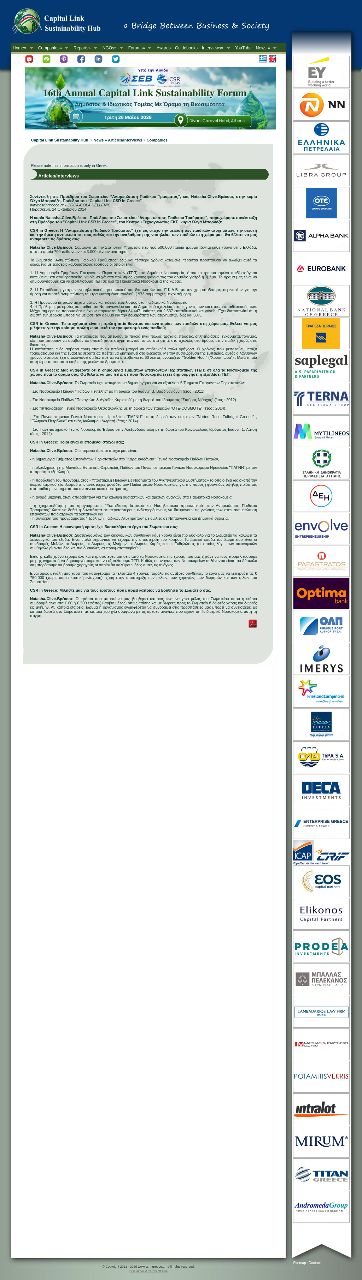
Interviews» (215, 48)
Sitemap (299, 1263)
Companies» (52, 48)
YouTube (243, 48)
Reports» (84, 48)
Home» (22, 48)
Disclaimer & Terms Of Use (148, 1271)
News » (265, 48)
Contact (315, 1263)
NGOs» (111, 48)
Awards (164, 48)
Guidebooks (186, 48)
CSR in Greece (64, 23)
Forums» (138, 48)
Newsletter (23, 62)
